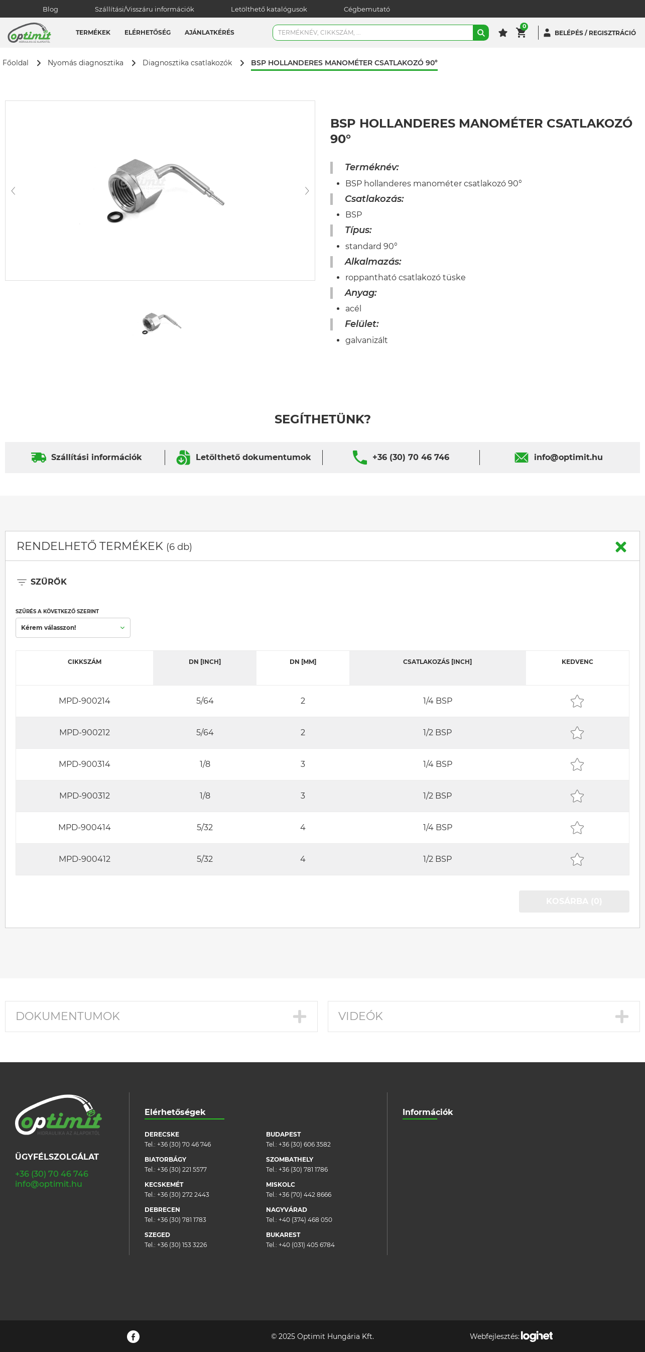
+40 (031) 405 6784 (307, 1245)
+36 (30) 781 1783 (181, 1219)
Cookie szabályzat (429, 1179)
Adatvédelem (423, 1194)
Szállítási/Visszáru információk (144, 9)
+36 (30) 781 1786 (303, 1169)
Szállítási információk (96, 457)
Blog (50, 9)
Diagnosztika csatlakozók (187, 63)
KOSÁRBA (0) (574, 901)
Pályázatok (419, 1209)
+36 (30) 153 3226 (182, 1245)
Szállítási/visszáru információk (447, 1149)
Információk (428, 1112)
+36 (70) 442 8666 (305, 1194)
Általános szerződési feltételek (447, 1164)
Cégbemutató (367, 9)
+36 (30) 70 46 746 (410, 457)
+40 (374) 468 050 (305, 1219)
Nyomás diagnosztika (85, 63)
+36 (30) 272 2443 (183, 1194)
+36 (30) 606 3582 (305, 1144)
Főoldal (16, 63)
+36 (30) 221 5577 (182, 1169)
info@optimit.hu (568, 457)
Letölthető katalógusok (269, 9)
